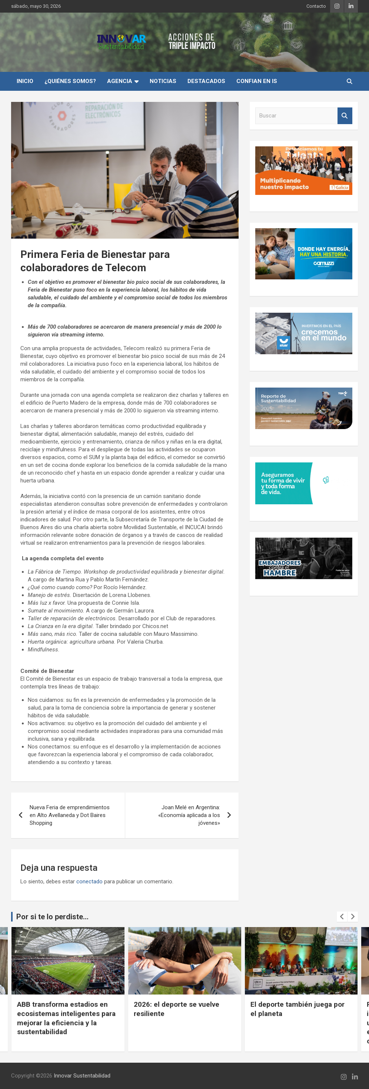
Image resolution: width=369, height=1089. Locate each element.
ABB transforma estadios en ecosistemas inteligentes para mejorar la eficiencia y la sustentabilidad (177, 1018)
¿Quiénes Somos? (70, 81)
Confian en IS (256, 81)
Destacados (206, 81)
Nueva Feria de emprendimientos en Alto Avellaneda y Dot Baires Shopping (70, 815)
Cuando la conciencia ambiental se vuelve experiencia (46, 1013)
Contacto (316, 6)
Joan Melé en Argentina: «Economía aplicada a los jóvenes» (189, 815)
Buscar (345, 115)
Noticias (163, 81)
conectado (89, 881)
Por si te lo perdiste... (52, 916)
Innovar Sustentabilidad (82, 1075)
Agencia (119, 81)
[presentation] (342, 917)
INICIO (25, 81)
